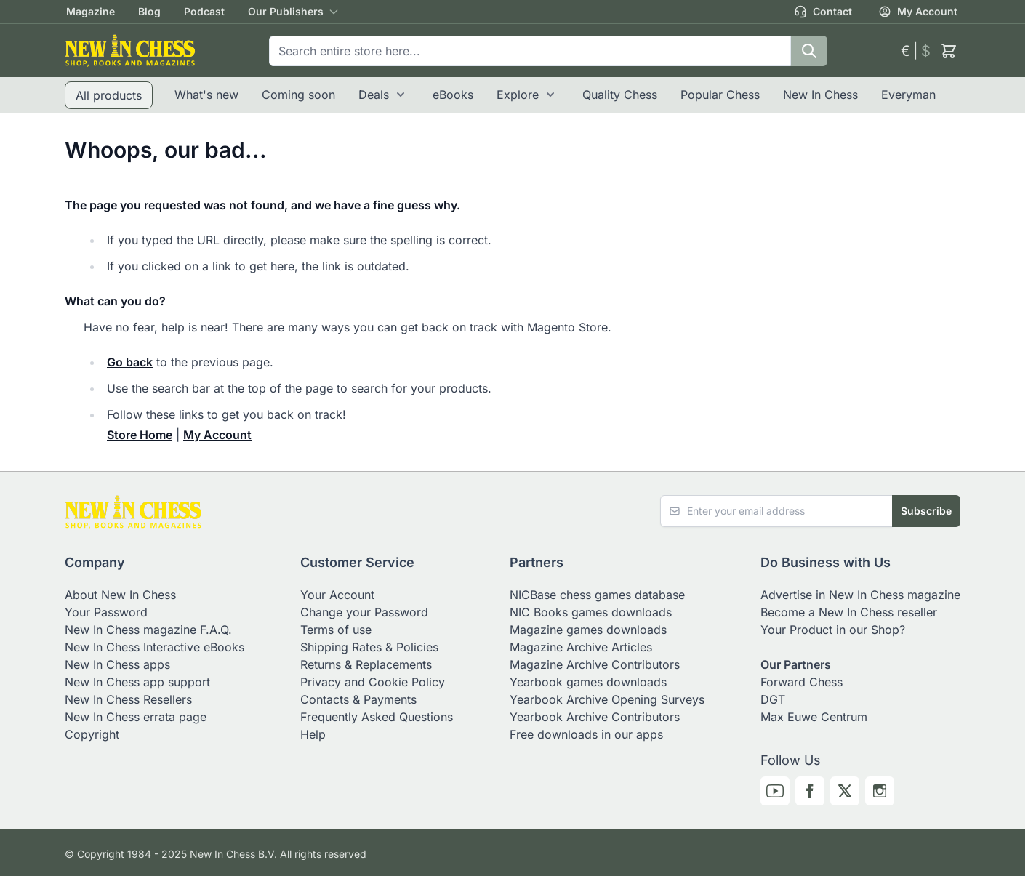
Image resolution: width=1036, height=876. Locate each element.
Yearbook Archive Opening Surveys (607, 699)
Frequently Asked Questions (376, 717)
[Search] (809, 51)
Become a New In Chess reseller (848, 612)
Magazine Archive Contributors (595, 664)
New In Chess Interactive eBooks (154, 647)
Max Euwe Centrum (813, 717)
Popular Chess (720, 94)
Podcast (204, 11)
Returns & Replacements (366, 664)
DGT (772, 699)
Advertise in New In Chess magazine (860, 594)
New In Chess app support (137, 682)
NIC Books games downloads (591, 612)
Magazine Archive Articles (581, 647)
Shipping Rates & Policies (369, 647)
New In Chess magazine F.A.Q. (148, 629)
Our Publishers (286, 11)
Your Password (106, 612)
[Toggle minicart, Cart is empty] (948, 51)
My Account (917, 11)
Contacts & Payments (358, 699)
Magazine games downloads (588, 629)
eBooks (453, 94)
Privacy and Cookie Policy (372, 682)
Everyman (908, 94)
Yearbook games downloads (588, 682)
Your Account (337, 594)
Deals (373, 94)
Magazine (90, 11)
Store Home (139, 434)
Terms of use (336, 629)
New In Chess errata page (135, 717)
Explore (518, 94)
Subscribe (926, 511)
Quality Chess (619, 94)
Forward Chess (801, 682)
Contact (823, 11)
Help (313, 734)
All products (109, 95)
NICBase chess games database (597, 594)
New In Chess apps (117, 664)
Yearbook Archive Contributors (595, 717)
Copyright (92, 734)
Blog (149, 11)
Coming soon (298, 94)
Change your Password (364, 612)
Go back (130, 362)
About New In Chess (120, 594)
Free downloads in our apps (586, 734)
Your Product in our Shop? (832, 629)
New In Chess (820, 94)
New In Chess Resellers (128, 699)
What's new (206, 94)
